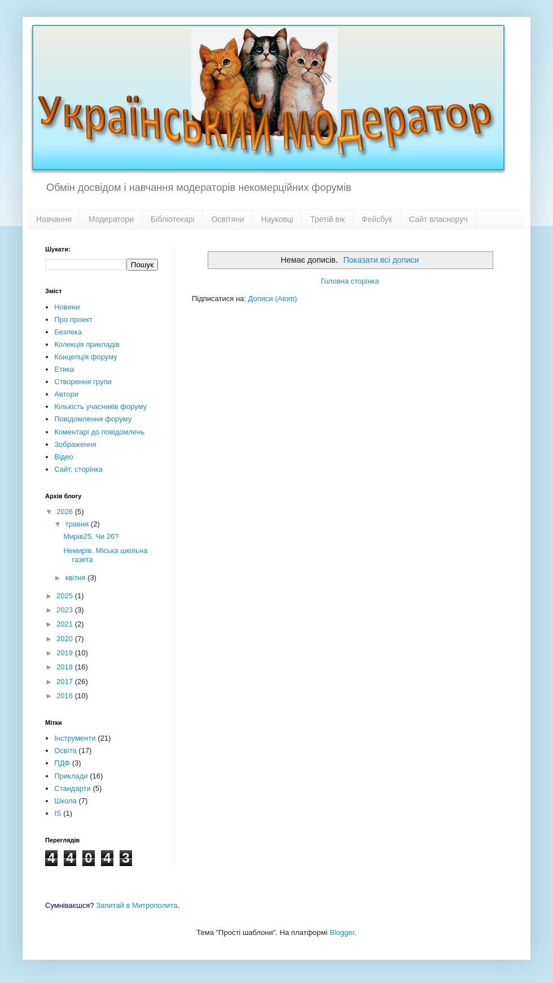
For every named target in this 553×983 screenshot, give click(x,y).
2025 (65, 595)
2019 (65, 653)
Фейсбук (377, 219)
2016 (65, 695)
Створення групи (82, 381)
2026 (65, 511)
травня (78, 524)
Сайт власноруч (438, 219)
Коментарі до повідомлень (99, 432)
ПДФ (62, 763)
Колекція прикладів (87, 344)
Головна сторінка (350, 281)
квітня (76, 577)
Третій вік (327, 219)
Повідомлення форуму (92, 419)
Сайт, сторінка (78, 469)
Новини (67, 307)
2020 (65, 638)
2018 (65, 667)
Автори (66, 394)
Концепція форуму (85, 357)
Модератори (111, 219)
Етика (64, 369)
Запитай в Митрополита (136, 905)
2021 (65, 624)
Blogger (342, 932)
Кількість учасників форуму (100, 406)
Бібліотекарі (173, 219)
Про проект (73, 319)
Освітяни (228, 219)
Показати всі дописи (381, 259)
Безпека (68, 332)
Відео (63, 457)
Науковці (277, 219)
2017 (65, 681)
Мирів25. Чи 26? (90, 536)
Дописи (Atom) (272, 298)
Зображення (75, 444)
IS (57, 813)
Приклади (70, 776)
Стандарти (72, 788)
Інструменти (74, 738)
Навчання (54, 219)
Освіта (65, 750)
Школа (65, 801)
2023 (65, 610)
